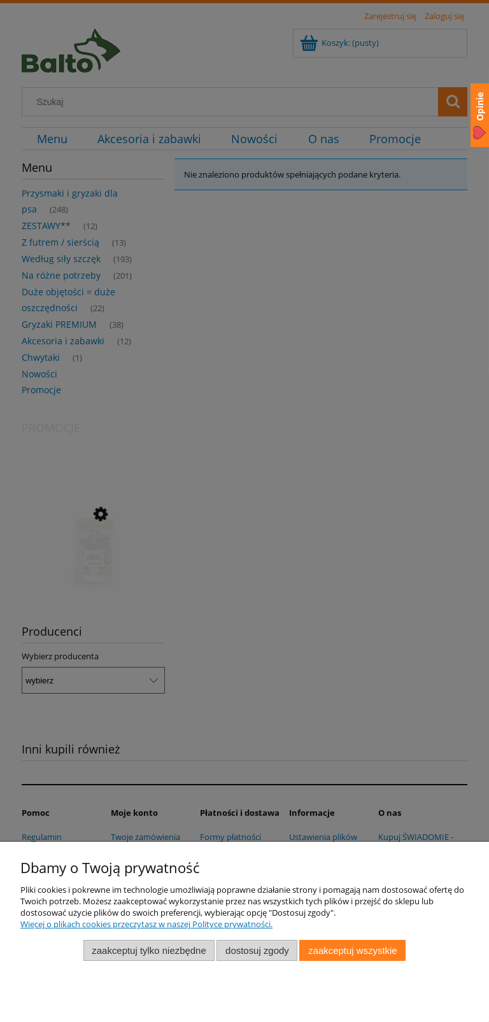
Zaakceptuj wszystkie (352, 950)
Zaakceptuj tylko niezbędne (149, 950)
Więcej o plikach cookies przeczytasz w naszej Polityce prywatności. (146, 924)
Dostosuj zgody (257, 950)
